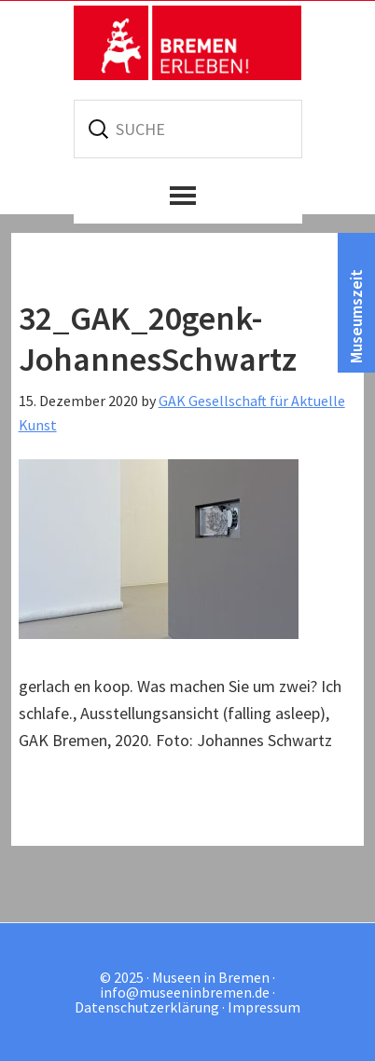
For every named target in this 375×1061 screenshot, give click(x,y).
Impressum (264, 1007)
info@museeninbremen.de (185, 992)
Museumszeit (356, 316)
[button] (188, 196)
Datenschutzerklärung (147, 1007)
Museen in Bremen (187, 43)
